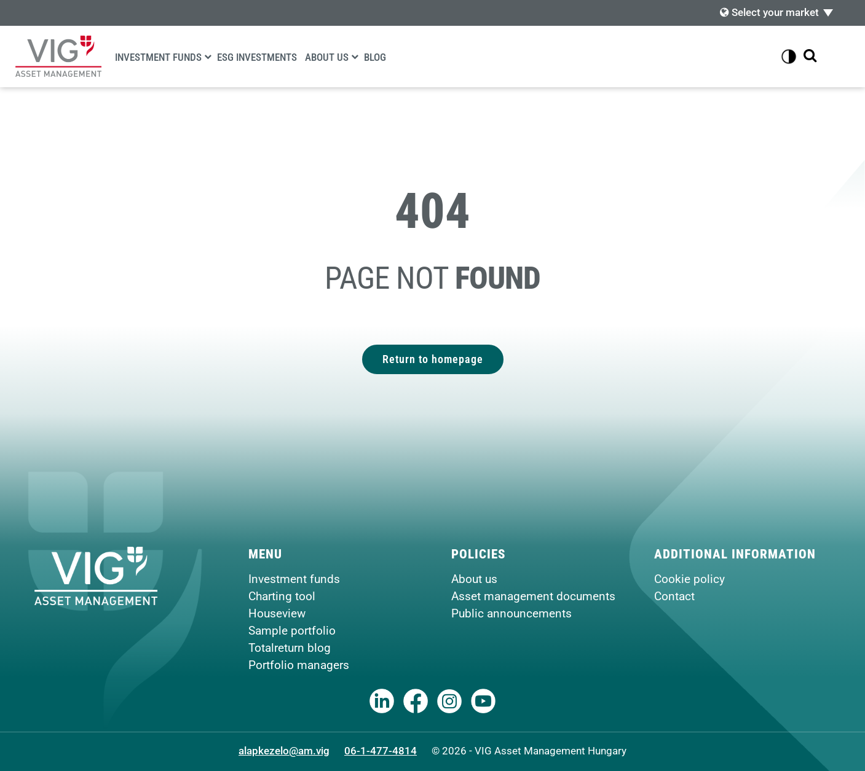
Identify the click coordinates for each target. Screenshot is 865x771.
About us (327, 57)
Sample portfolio (292, 631)
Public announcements (511, 613)
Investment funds (158, 57)
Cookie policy (689, 579)
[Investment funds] (207, 56)
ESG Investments (257, 57)
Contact (674, 596)
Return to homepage (432, 359)
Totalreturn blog (289, 648)
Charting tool (281, 596)
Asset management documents (533, 596)
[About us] (354, 56)
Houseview (277, 613)
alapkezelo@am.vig (284, 751)
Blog (375, 57)
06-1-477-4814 (380, 751)
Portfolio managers (298, 665)
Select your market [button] (769, 12)
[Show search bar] (810, 56)
